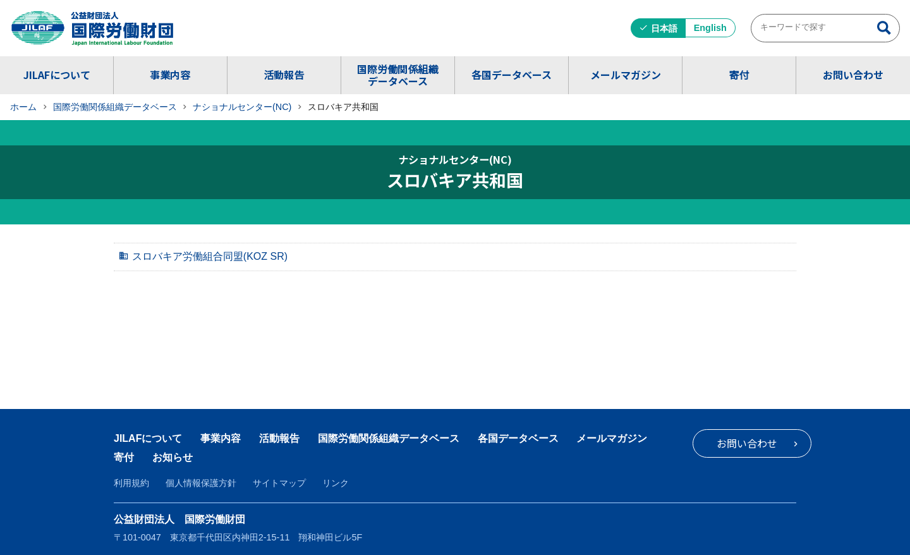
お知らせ (172, 457)
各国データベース (511, 74)
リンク (335, 483)
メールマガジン (625, 74)
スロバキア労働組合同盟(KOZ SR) (210, 256)
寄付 (739, 74)
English (710, 28)
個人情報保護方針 (201, 483)
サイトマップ (279, 483)
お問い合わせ (853, 74)
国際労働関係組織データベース (397, 74)
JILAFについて (56, 74)
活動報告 (284, 74)
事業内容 (170, 74)
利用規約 (131, 483)
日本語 (664, 28)
